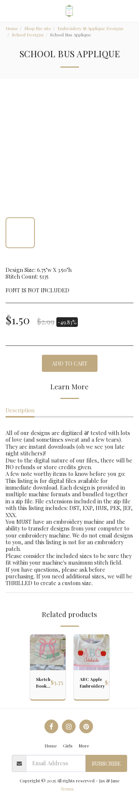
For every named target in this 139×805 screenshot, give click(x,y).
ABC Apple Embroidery (92, 682)
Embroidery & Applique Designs (90, 28)
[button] (8, 10)
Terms (67, 789)
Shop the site (37, 28)
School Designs (28, 35)
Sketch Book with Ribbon (43, 682)
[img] (48, 652)
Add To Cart (69, 363)
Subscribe (106, 763)
